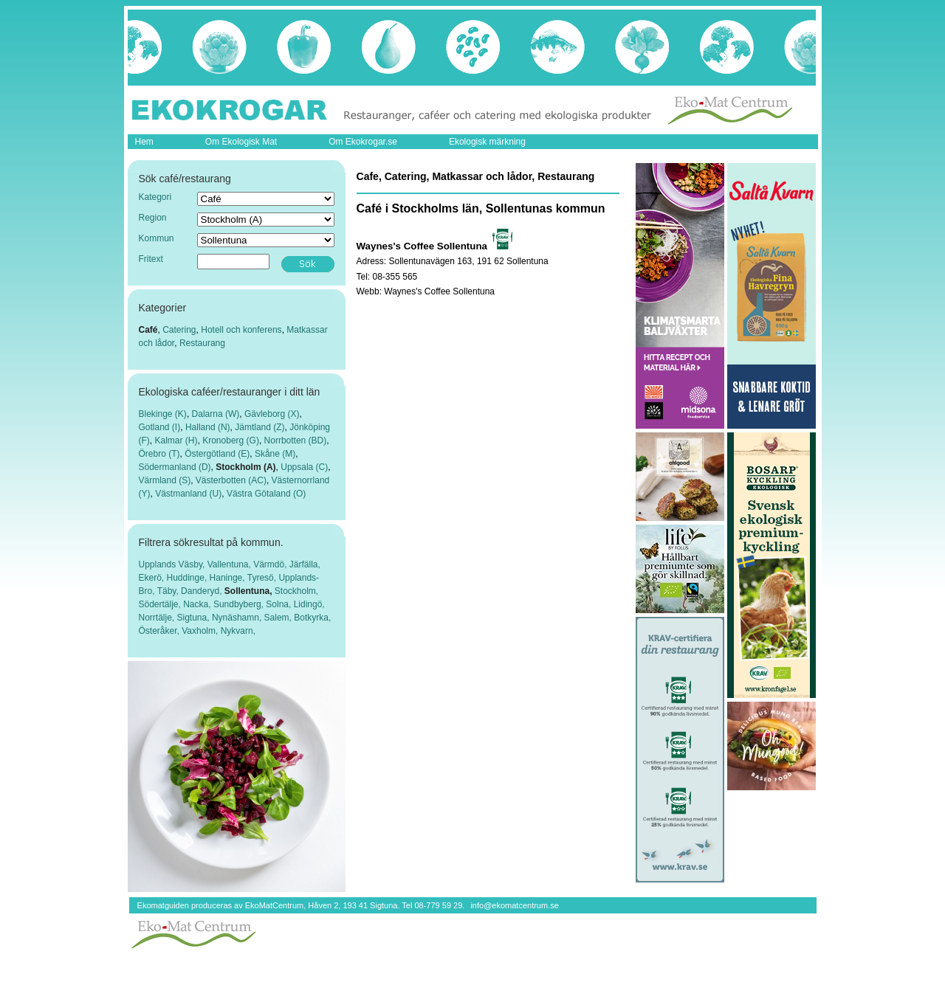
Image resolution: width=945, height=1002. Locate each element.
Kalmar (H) (176, 440)
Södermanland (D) (175, 467)
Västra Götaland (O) (266, 493)
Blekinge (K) (163, 414)
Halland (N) (207, 427)
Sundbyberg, (239, 604)
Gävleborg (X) (272, 414)
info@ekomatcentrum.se (514, 905)
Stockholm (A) (245, 467)
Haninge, (228, 578)
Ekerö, (153, 578)
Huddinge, (188, 578)
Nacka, (198, 604)
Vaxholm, (201, 631)
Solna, (279, 604)
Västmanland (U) (188, 493)
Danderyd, (202, 591)
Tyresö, (263, 578)
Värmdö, (271, 564)
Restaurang (202, 343)
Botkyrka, (312, 617)
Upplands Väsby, (173, 564)
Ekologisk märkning (487, 142)
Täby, (169, 591)
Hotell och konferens (241, 330)
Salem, (279, 617)
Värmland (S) (165, 480)
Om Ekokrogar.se (363, 142)
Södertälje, (161, 604)
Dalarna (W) (216, 414)
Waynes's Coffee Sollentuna (439, 291)
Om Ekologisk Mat (241, 142)
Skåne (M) (275, 454)
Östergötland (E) (217, 454)
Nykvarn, (238, 631)
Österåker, (160, 631)
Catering (179, 330)
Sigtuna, (194, 617)
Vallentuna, (230, 564)
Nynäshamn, (238, 617)
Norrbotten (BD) (295, 440)
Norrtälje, (158, 617)
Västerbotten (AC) (231, 480)
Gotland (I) (160, 427)
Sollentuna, (249, 591)
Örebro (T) (159, 454)
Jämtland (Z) (259, 427)
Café (148, 330)
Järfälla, (304, 564)
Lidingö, (309, 604)
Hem (144, 142)
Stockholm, (296, 591)
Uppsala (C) (304, 467)
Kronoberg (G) (230, 440)
